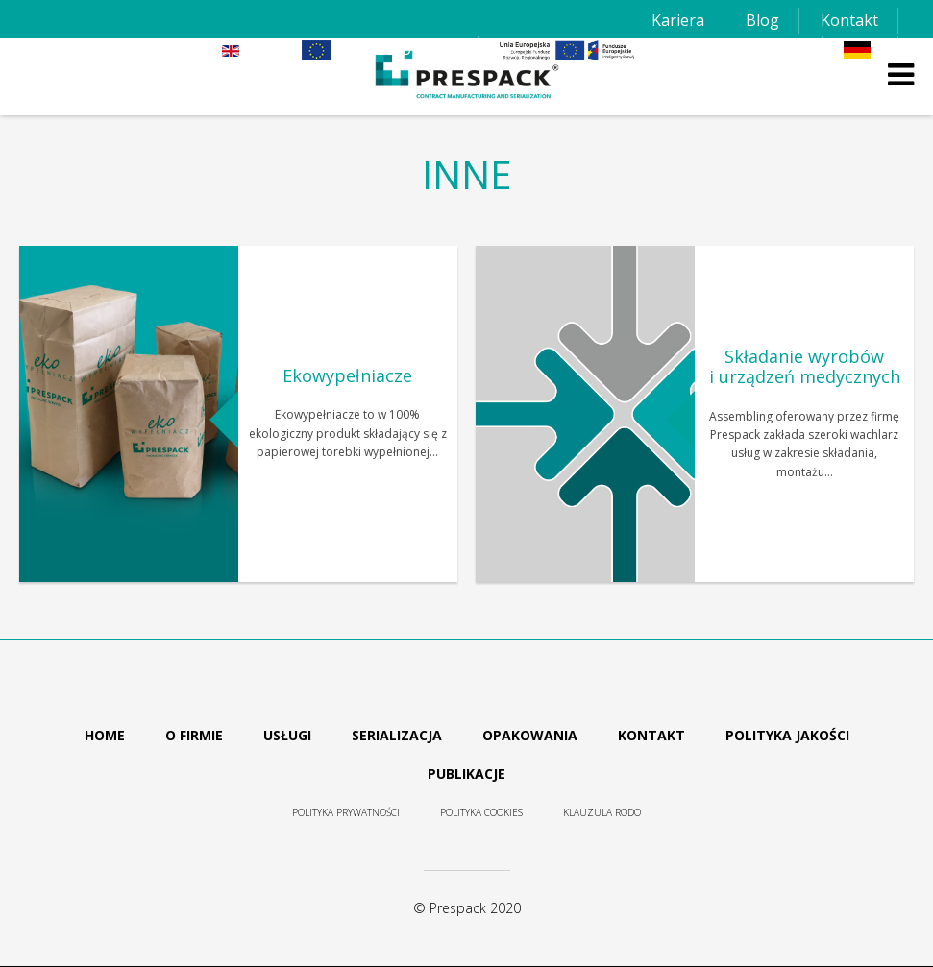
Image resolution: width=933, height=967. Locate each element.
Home (105, 735)
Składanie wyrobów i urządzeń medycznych (804, 367)
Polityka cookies (481, 812)
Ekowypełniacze (347, 375)
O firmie (194, 735)
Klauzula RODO (602, 812)
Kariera (677, 20)
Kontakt (849, 20)
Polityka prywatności (346, 812)
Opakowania (529, 735)
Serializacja (397, 735)
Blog (762, 20)
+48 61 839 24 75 (66, 20)
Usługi (287, 735)
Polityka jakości (787, 735)
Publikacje (466, 773)
